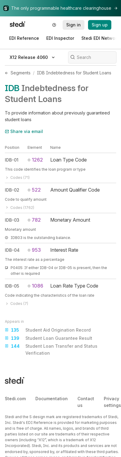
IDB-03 (12, 220)
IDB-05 (12, 285)
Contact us (85, 402)
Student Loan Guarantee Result (48, 338)
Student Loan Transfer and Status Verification (51, 349)
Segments (21, 72)
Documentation (51, 398)
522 (34, 190)
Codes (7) (16, 303)
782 (34, 220)
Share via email (24, 131)
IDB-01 (11, 159)
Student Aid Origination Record (48, 330)
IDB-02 (12, 190)
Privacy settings (112, 402)
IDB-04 (12, 250)
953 (34, 250)
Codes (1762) (19, 207)
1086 (35, 286)
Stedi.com (15, 398)
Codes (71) (17, 177)
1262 (35, 160)
